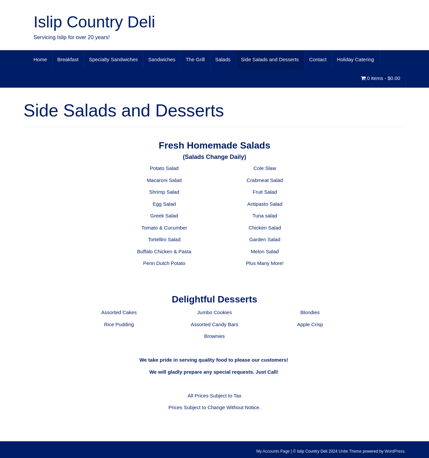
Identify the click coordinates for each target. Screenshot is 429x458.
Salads (223, 59)
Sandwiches (161, 59)
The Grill (195, 59)
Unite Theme (350, 451)
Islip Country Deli (94, 22)
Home (40, 59)
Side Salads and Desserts (270, 59)
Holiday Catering (355, 59)
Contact (317, 59)
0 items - (380, 78)
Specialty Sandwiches (113, 59)
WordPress (395, 451)
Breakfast (67, 59)
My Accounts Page (273, 451)
